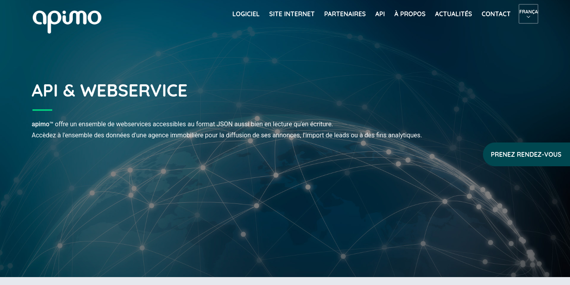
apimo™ (71, 21)
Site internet (292, 14)
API (380, 14)
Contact (496, 14)
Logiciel (246, 14)
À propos (410, 14)
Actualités (453, 14)
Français (528, 12)
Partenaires (345, 14)
